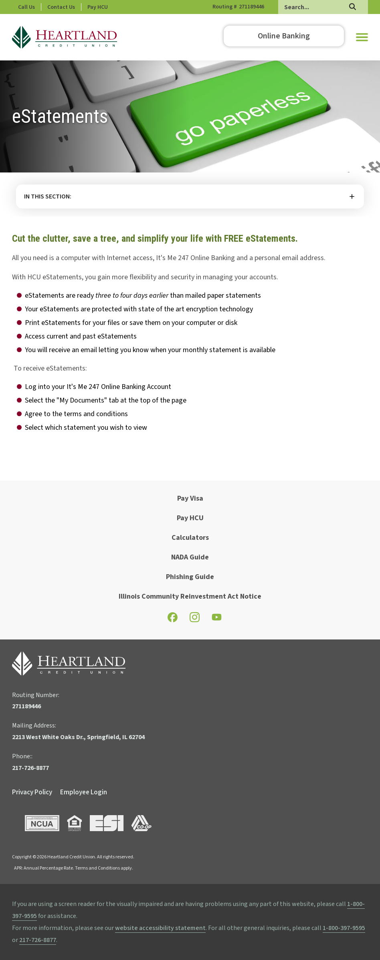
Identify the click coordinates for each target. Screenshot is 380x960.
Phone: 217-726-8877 (43, 7)
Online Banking (284, 36)
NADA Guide (190, 557)
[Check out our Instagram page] (195, 620)
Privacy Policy (32, 792)
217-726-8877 (37, 940)
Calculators (190, 538)
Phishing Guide (190, 577)
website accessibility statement (160, 928)
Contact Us (95, 7)
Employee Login (83, 792)
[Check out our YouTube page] (217, 619)
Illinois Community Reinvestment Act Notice (190, 596)
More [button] (190, 196)
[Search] (323, 7)
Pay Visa (190, 498)
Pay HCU (131, 7)
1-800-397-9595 (344, 928)
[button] (362, 37)
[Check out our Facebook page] (173, 619)
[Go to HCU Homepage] (64, 37)
